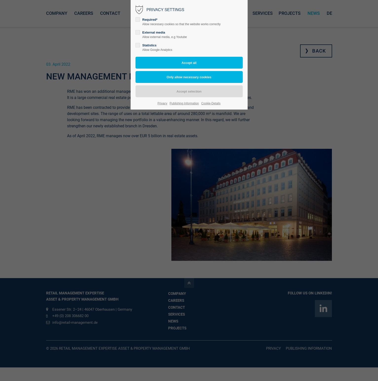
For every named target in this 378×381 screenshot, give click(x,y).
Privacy (162, 103)
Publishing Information (184, 103)
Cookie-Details (210, 103)
